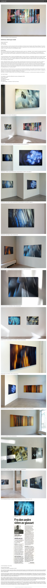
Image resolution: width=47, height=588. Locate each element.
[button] (46, 1)
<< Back (2, 83)
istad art (3, 1)
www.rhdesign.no (30, 587)
